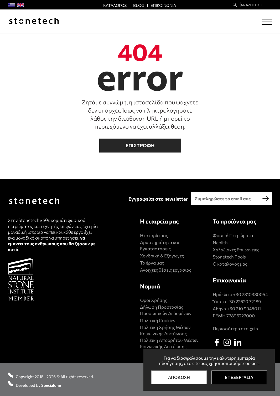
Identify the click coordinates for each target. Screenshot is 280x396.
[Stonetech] (34, 21)
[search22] (235, 5)
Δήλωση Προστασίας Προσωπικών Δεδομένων (165, 310)
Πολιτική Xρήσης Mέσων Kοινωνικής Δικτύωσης (165, 330)
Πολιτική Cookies (157, 320)
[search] (265, 198)
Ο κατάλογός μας (230, 264)
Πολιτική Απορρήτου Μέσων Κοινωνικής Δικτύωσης (169, 343)
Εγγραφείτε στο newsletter (158, 199)
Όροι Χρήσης (153, 300)
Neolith (220, 242)
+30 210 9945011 (244, 308)
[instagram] (227, 342)
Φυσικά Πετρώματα (233, 235)
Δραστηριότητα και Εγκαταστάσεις (159, 245)
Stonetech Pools (229, 257)
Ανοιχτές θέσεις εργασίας (165, 270)
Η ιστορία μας (154, 235)
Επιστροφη (140, 145)
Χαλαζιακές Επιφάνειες (236, 249)
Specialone (51, 385)
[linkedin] (238, 342)
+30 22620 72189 (244, 301)
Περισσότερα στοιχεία (235, 328)
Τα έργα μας (152, 263)
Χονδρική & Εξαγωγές (162, 255)
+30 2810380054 (250, 294)
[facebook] (217, 342)
